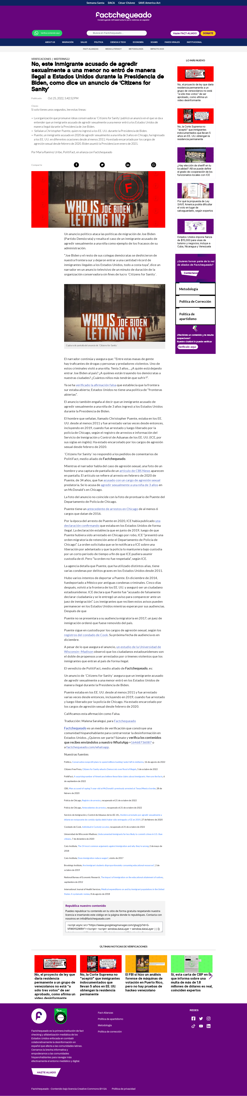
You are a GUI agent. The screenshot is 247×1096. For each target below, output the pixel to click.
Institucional (194, 42)
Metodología (136, 49)
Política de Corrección (195, 301)
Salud (83, 42)
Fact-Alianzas (90, 49)
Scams (154, 42)
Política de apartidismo (110, 1019)
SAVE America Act (149, 3)
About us (50, 42)
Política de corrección (110, 1031)
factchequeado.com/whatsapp (87, 747)
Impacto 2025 (157, 49)
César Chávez (126, 3)
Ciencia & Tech (118, 42)
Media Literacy (113, 49)
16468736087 (141, 742)
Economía (138, 42)
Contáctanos (191, 272)
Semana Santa (95, 3)
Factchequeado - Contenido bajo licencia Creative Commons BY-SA (69, 1088)
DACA (111, 3)
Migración (67, 42)
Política (98, 42)
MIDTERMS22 (62, 59)
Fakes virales (172, 42)
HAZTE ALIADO (46, 1072)
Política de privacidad (123, 1088)
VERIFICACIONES (41, 59)
